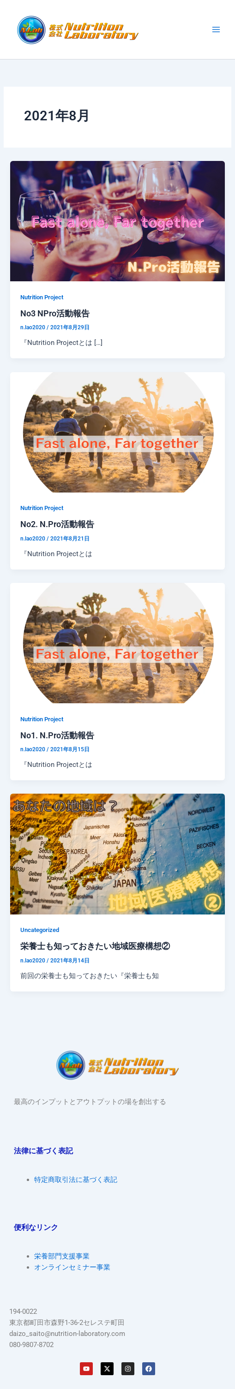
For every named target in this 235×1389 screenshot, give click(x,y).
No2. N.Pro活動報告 (57, 524)
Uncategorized (39, 929)
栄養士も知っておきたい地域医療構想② (95, 946)
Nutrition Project (41, 297)
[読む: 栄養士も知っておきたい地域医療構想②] (117, 853)
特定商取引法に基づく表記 (75, 1179)
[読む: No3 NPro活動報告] (117, 220)
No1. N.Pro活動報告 (57, 735)
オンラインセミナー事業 (72, 1267)
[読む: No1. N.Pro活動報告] (117, 642)
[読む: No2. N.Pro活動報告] (117, 431)
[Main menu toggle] (216, 29)
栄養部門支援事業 (62, 1256)
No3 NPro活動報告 (55, 313)
